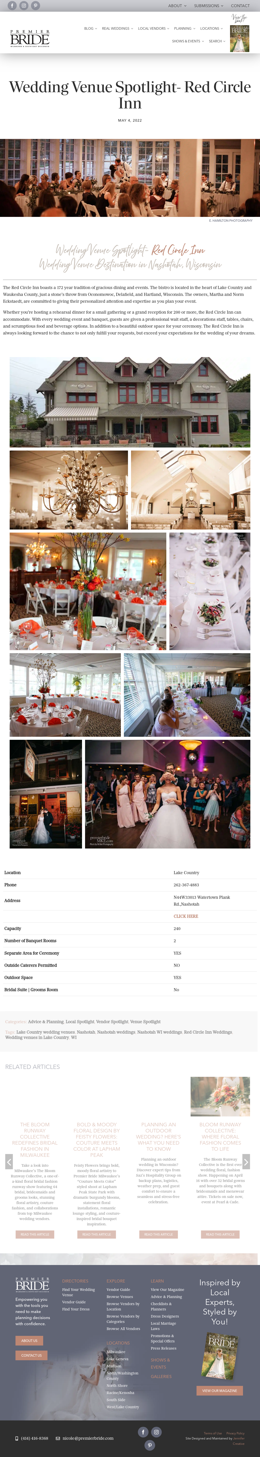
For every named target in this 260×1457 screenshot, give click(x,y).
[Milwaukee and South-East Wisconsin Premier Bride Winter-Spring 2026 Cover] (240, 27)
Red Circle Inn (178, 250)
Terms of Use (213, 1433)
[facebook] (12, 5)
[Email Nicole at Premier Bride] (84, 1438)
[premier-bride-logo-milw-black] (30, 32)
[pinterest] (35, 5)
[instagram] (23, 5)
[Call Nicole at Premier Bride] (31, 1438)
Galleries (161, 1376)
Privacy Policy (235, 1433)
